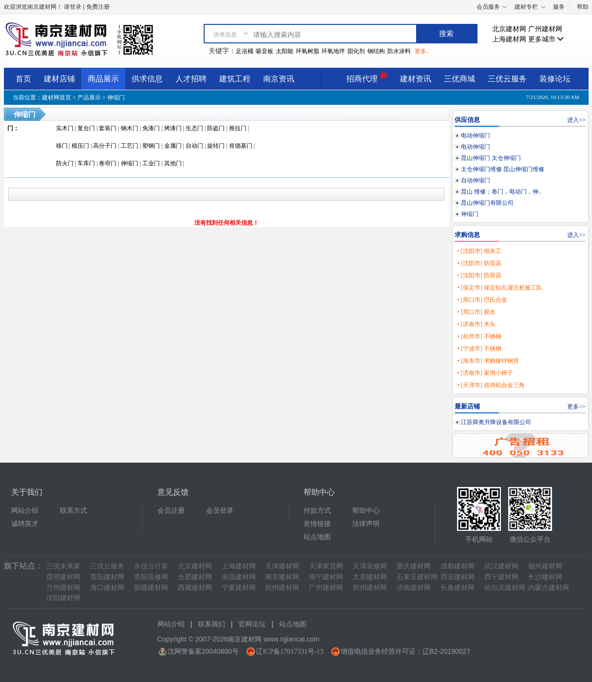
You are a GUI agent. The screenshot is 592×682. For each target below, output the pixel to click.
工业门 (151, 163)
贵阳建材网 (107, 577)
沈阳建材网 (63, 598)
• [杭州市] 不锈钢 (479, 336)
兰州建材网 (63, 587)
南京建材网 (282, 577)
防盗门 (216, 128)
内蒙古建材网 (548, 587)
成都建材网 (457, 566)
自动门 (194, 145)
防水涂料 (399, 51)
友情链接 (317, 523)
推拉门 (238, 128)
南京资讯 (278, 79)
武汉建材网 (501, 566)
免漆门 (151, 128)
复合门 (86, 128)
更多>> (576, 406)
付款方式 (317, 510)
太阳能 (284, 51)
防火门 (65, 163)
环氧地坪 (333, 51)
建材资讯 (415, 79)
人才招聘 (191, 79)
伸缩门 (116, 97)
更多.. (422, 51)
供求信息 (147, 79)
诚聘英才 (24, 523)
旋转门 (216, 145)
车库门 (86, 163)
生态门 (194, 128)
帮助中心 (366, 510)
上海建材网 (509, 39)
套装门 (107, 128)
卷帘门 (107, 163)
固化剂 (356, 51)
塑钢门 (151, 145)
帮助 (583, 6)
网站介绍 (24, 510)
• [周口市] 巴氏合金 (482, 299)
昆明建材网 (63, 577)
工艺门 (129, 145)
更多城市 (546, 39)
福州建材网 (545, 566)
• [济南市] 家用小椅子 (485, 373)
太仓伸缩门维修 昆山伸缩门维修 (502, 169)
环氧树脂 (307, 51)
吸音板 (264, 51)
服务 (559, 6)
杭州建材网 (282, 587)
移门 (62, 145)
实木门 (65, 128)
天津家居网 (326, 566)
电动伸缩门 (475, 135)
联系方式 (73, 510)
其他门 (173, 163)
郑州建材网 (370, 587)
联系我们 (211, 624)
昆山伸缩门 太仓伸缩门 (491, 158)
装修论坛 (555, 79)
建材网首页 (56, 97)
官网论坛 (252, 624)
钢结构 (376, 51)
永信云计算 (151, 566)
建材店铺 (59, 79)
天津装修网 (370, 566)
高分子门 (104, 145)
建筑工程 (234, 79)
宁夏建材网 (239, 587)
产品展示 (89, 97)
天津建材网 (282, 566)
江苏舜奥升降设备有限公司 (496, 422)
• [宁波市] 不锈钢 (479, 348)
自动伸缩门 (475, 180)
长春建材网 (457, 587)
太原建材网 (370, 577)
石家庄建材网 (417, 577)
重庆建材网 (414, 566)
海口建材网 (107, 587)
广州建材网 (545, 29)
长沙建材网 (545, 577)
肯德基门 (240, 145)
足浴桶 (244, 51)
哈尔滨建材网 (504, 587)
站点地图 (317, 537)
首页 (23, 79)
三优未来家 (63, 566)
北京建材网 (509, 29)
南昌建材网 (239, 577)
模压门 (80, 145)
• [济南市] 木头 (476, 324)
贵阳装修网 (151, 577)
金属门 (173, 145)
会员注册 (171, 510)
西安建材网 (457, 577)
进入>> (576, 120)
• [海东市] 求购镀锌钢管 (487, 360)
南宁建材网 (326, 577)
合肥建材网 (195, 577)
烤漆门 (173, 128)
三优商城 (459, 79)
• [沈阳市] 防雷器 (479, 263)
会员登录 (219, 510)
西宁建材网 (501, 577)
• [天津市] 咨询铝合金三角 (490, 385)
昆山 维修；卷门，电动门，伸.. (501, 191)
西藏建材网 (195, 587)
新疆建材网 (151, 587)
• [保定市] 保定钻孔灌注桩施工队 (499, 287)
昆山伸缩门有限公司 (487, 202)
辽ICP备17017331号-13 (289, 651)
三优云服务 (507, 79)
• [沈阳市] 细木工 (479, 251)
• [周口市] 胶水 (476, 312)
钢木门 (129, 128)
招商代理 (366, 77)
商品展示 (103, 79)
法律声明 (366, 523)
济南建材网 (414, 587)
